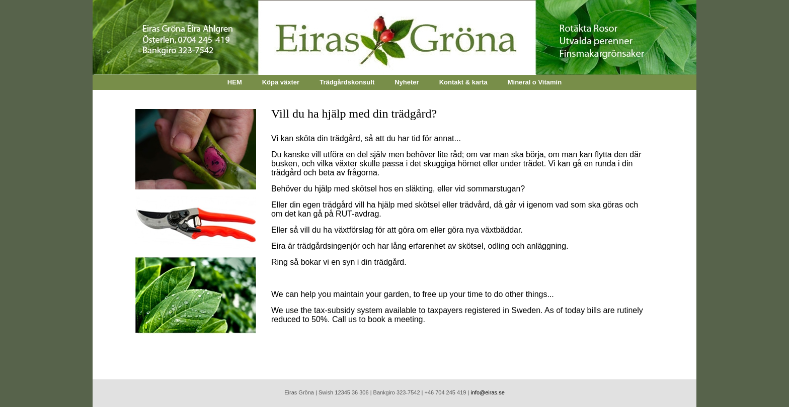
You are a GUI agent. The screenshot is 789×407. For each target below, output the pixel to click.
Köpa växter (280, 82)
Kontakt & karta (463, 82)
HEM (234, 82)
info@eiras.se (487, 392)
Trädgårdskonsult (347, 82)
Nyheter (407, 82)
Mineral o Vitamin (535, 82)
